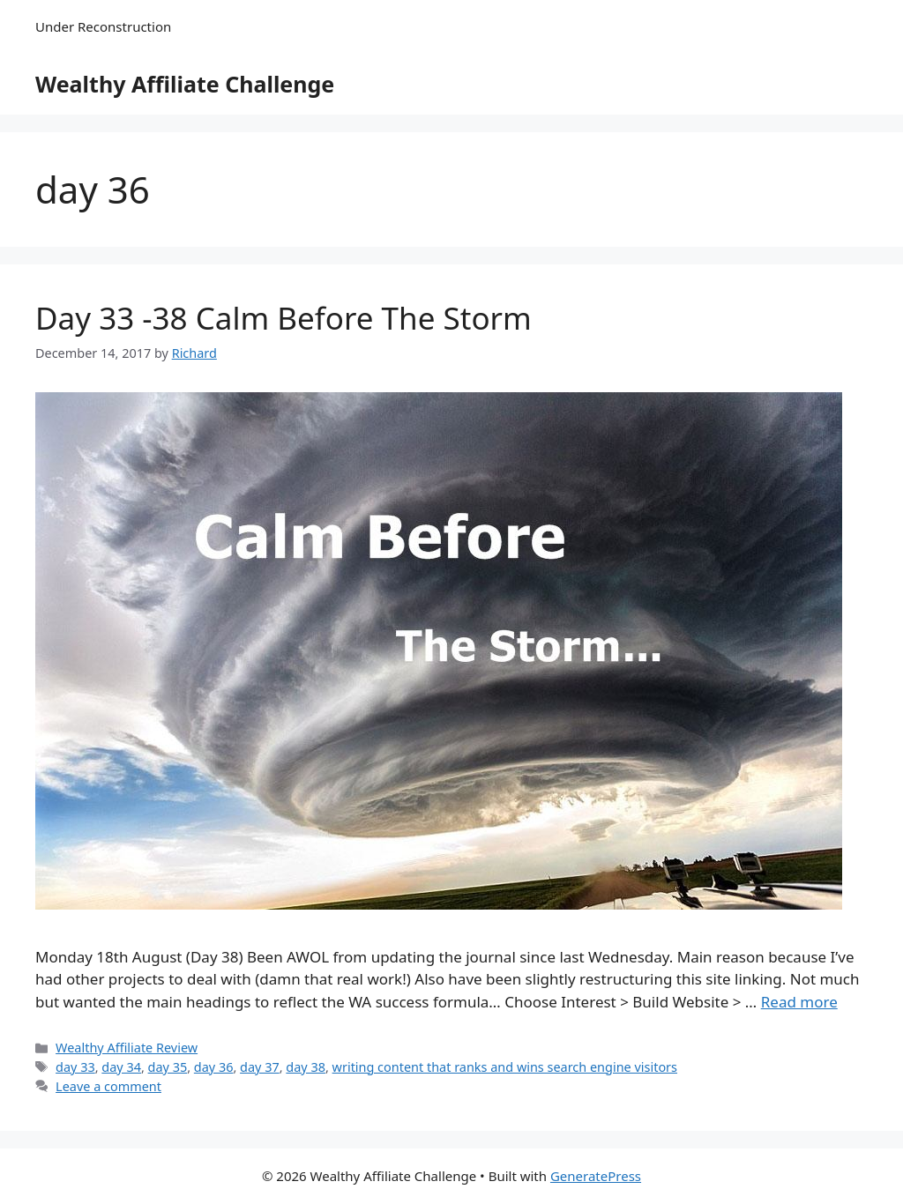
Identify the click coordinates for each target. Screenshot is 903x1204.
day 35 (168, 1067)
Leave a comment (108, 1086)
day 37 (260, 1067)
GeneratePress (595, 1176)
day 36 (214, 1067)
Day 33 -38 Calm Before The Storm (283, 317)
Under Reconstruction (103, 26)
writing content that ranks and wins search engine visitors (504, 1067)
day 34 (121, 1067)
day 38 (305, 1067)
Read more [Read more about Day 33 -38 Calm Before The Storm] (799, 1002)
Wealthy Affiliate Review (127, 1047)
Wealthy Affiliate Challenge (184, 84)
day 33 (75, 1067)
